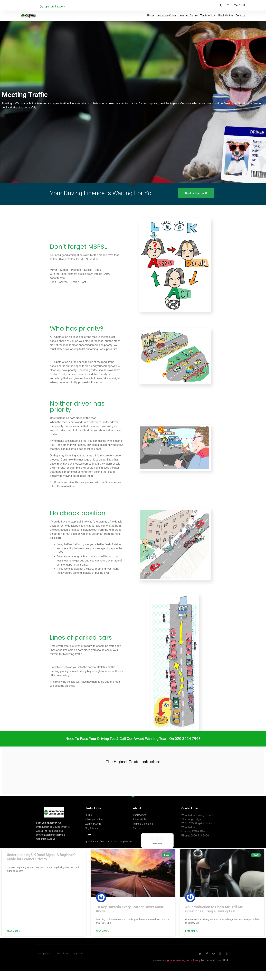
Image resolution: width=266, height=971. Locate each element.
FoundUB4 (221, 960)
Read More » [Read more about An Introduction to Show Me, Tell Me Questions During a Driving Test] (191, 931)
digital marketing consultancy (183, 960)
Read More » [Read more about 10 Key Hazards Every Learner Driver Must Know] (102, 931)
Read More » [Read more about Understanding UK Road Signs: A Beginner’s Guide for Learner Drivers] (13, 931)
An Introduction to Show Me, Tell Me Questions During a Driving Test (214, 909)
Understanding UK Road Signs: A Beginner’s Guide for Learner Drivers (41, 857)
